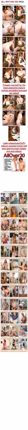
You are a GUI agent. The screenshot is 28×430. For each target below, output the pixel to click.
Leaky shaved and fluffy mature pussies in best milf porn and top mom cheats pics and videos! (14, 147)
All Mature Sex (12, 1)
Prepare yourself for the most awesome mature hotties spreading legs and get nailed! (14, 89)
